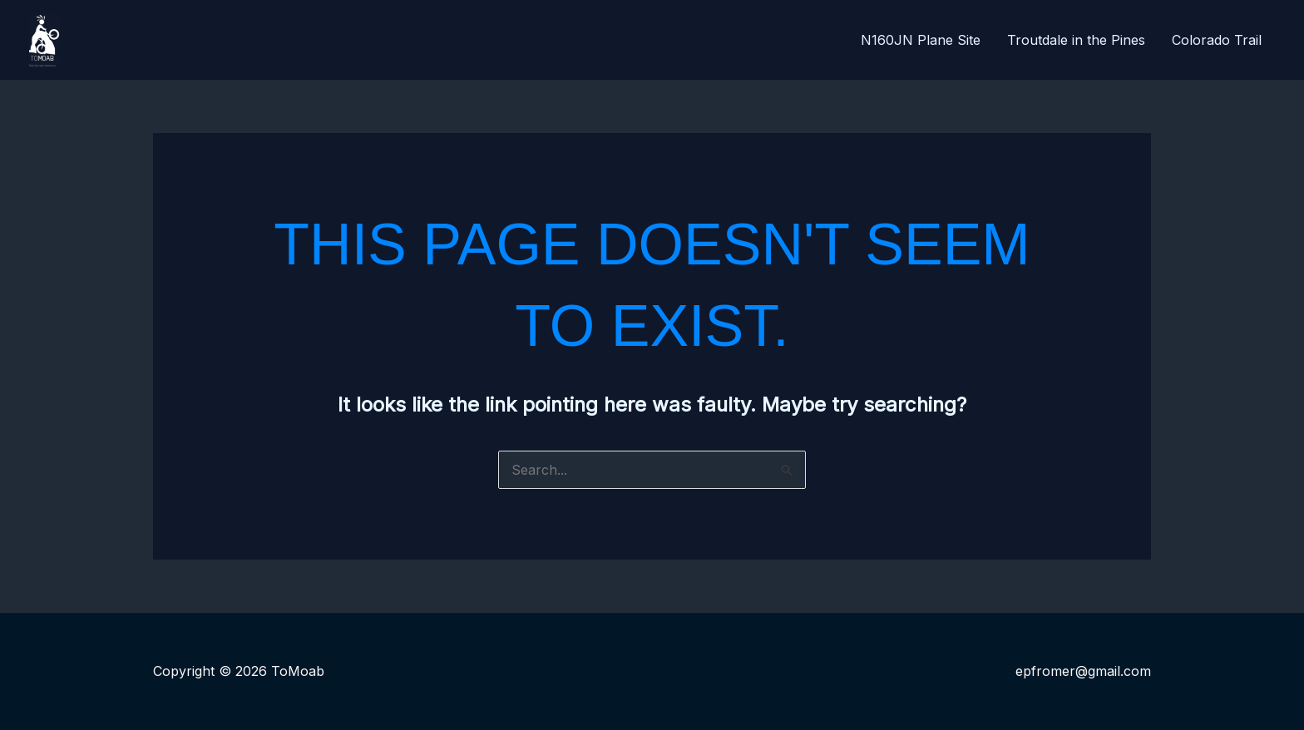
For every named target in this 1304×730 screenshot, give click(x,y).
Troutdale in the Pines (1076, 40)
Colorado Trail (1217, 40)
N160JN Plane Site (920, 40)
